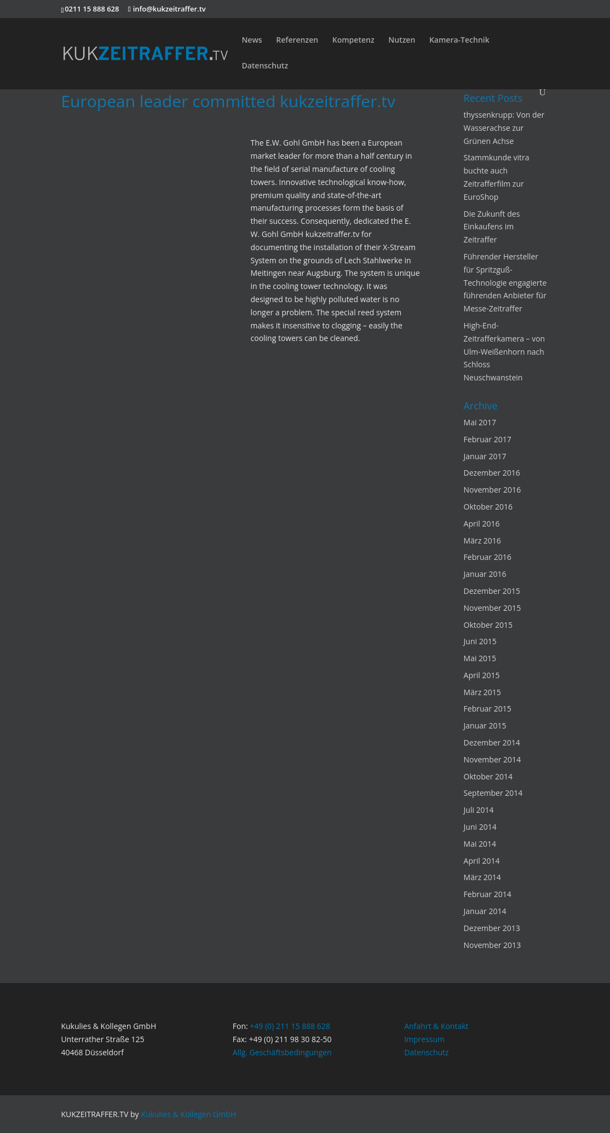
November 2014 (492, 759)
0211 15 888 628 (92, 9)
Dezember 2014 (492, 742)
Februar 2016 (487, 557)
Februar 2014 (487, 894)
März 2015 (482, 692)
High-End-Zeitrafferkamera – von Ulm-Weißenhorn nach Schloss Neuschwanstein (504, 351)
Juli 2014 (479, 810)
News (251, 40)
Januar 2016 (485, 574)
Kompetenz (353, 40)
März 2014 (482, 877)
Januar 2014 (485, 911)
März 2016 (482, 540)
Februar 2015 (487, 708)
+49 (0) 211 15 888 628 (290, 1026)
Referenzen (297, 40)
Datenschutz (264, 66)
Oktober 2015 (488, 625)
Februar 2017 (487, 439)
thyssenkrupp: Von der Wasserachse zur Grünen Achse (504, 127)
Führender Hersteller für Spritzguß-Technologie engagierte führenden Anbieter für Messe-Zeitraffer (505, 282)
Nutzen (401, 40)
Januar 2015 (485, 725)
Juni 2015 (480, 641)
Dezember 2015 (492, 591)
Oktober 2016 (488, 506)
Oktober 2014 (488, 776)
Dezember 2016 (492, 472)
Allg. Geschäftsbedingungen (282, 1052)
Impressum (424, 1039)
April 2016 (482, 523)
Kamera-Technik (459, 40)
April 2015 (482, 675)
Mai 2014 (480, 844)
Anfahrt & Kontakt (436, 1026)
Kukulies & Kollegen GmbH (188, 1114)
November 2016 (492, 489)
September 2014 (493, 793)
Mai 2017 (480, 422)
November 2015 (492, 608)
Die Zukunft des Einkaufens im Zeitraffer (492, 227)
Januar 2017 (485, 456)
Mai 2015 (480, 658)
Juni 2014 (480, 827)
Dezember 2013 (492, 928)
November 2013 (492, 945)
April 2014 (482, 860)
